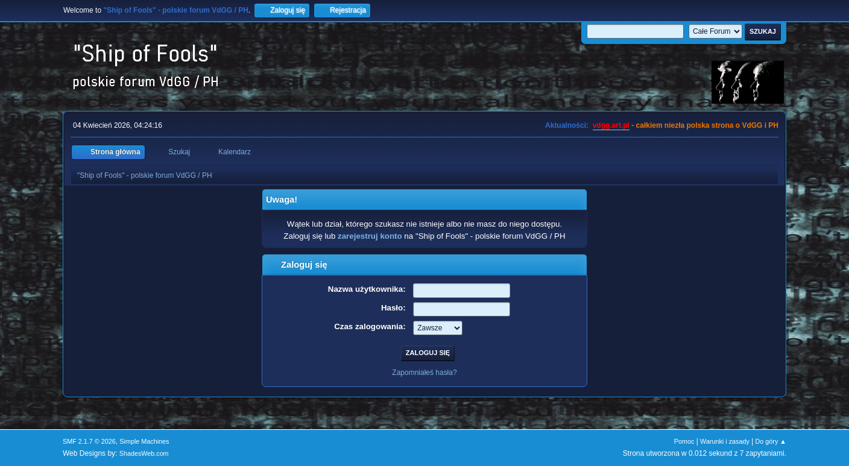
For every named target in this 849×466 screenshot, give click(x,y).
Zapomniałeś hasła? (424, 372)
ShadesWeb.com (144, 453)
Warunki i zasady (725, 441)
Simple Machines (144, 441)
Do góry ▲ (771, 441)
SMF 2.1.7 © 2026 (89, 441)
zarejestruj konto (370, 236)
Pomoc (684, 441)
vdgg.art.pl (611, 125)
